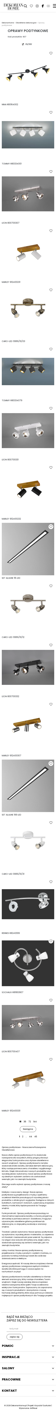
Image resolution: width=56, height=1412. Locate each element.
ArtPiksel (33, 1408)
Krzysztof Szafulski (42, 1405)
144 (35, 1121)
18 (20, 1121)
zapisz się (14, 1336)
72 (29, 1121)
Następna (28, 1129)
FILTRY (27, 44)
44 (30, 1136)
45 (35, 1136)
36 (25, 1121)
